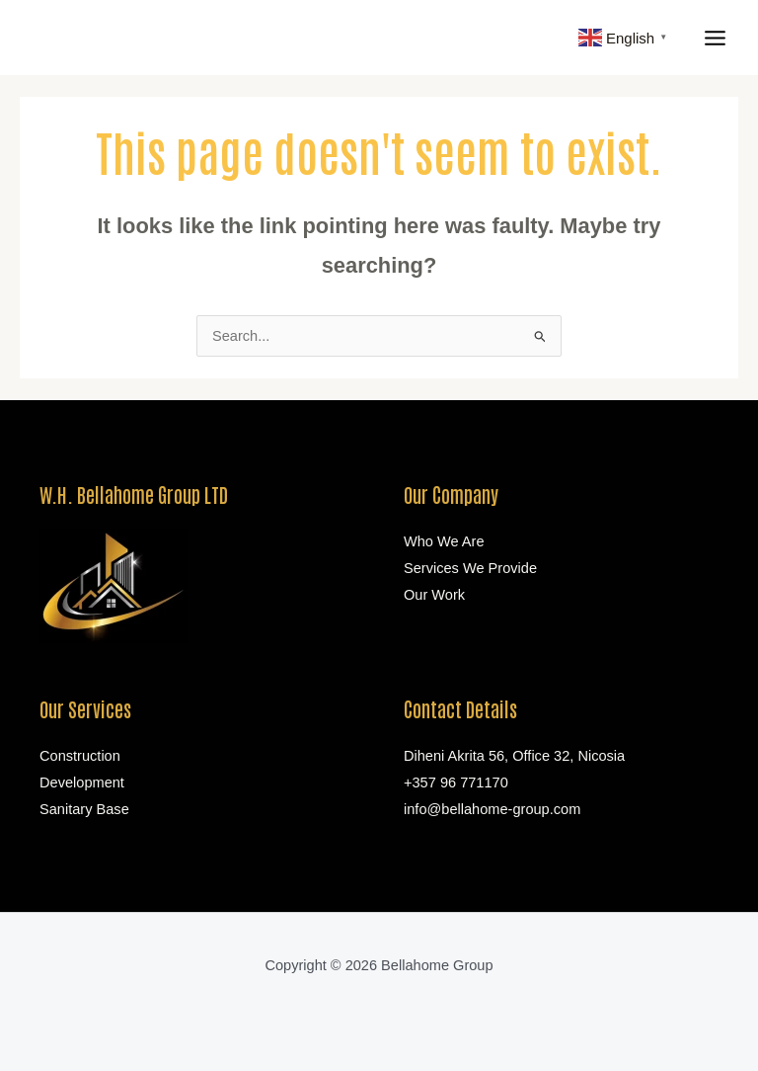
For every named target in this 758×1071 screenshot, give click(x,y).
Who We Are (444, 541)
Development (81, 782)
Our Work (434, 595)
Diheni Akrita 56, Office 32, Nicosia (514, 756)
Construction (79, 756)
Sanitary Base (84, 809)
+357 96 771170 (456, 782)
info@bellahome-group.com (492, 809)
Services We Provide (470, 568)
